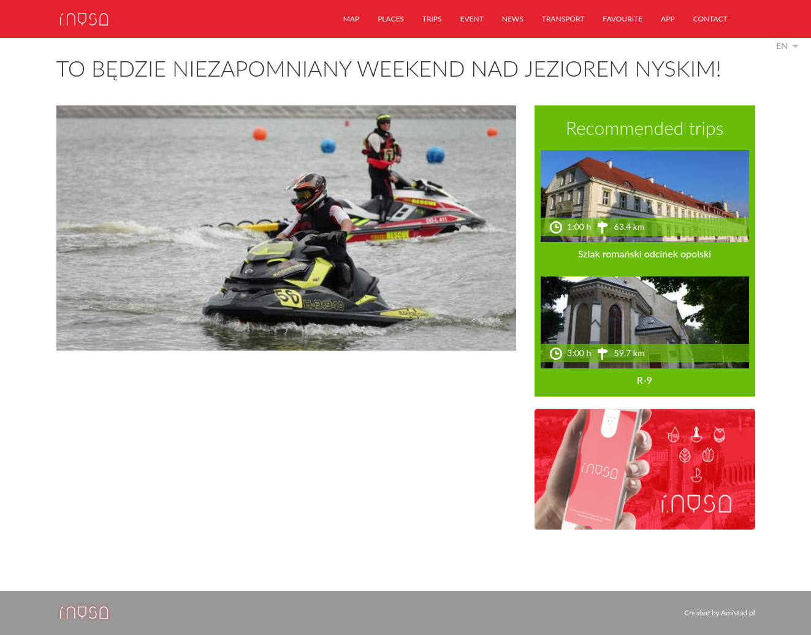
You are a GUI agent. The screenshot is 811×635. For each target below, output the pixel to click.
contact (710, 18)
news (513, 18)
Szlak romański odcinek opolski (644, 253)
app (668, 18)
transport (563, 18)
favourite (622, 18)
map (351, 18)
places (391, 18)
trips (432, 18)
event (472, 18)
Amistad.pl (738, 612)
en (782, 45)
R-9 (644, 380)
